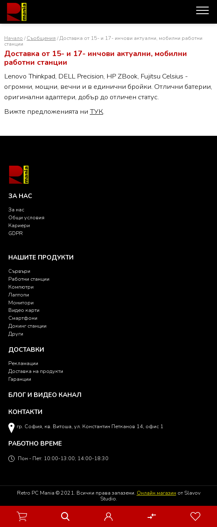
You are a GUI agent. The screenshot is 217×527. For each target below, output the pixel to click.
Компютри (21, 286)
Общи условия (26, 217)
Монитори (21, 302)
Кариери (19, 225)
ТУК (96, 111)
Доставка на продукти (35, 371)
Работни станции (28, 278)
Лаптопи (18, 294)
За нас (16, 209)
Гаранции (19, 378)
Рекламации (23, 363)
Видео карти (23, 310)
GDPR (15, 233)
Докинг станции (27, 325)
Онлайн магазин (156, 492)
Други (15, 333)
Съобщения (41, 38)
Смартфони (22, 317)
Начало (13, 38)
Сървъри (19, 271)
